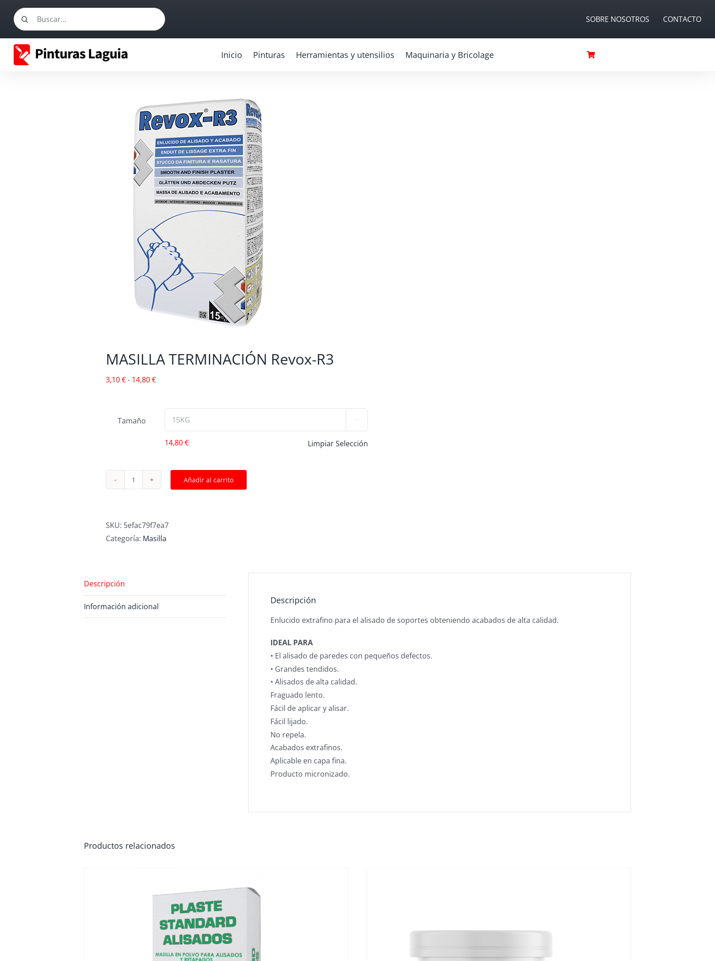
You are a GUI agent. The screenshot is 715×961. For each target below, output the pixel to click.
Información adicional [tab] (121, 606)
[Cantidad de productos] (133, 479)
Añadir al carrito (208, 479)
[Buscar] (25, 19)
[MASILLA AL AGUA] (481, 875)
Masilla (154, 538)
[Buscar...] (89, 19)
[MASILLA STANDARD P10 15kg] (198, 875)
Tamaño (132, 421)
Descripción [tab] (104, 584)
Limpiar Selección (338, 444)
